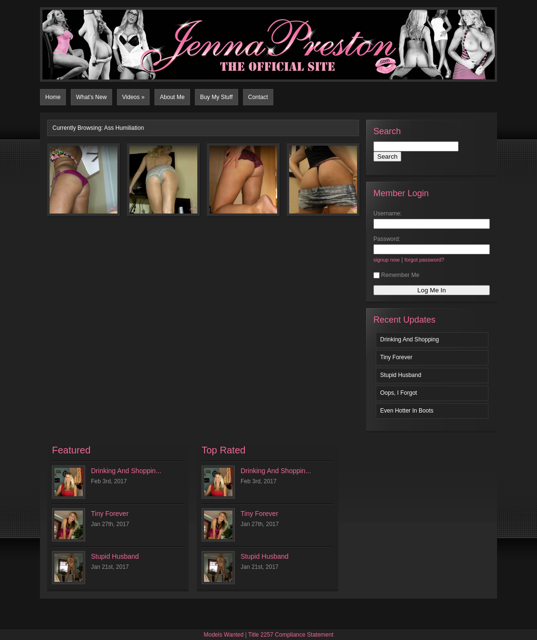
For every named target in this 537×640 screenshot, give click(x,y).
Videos (133, 97)
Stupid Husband (400, 375)
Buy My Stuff (216, 97)
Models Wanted (223, 634)
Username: (387, 213)
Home (53, 97)
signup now (386, 260)
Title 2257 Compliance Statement (290, 634)
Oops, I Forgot (398, 392)
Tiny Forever (396, 357)
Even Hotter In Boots (407, 410)
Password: (386, 239)
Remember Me (396, 275)
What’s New (91, 97)
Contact (258, 97)
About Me (172, 97)
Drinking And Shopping (409, 339)
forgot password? (424, 260)
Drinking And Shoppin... (126, 471)
